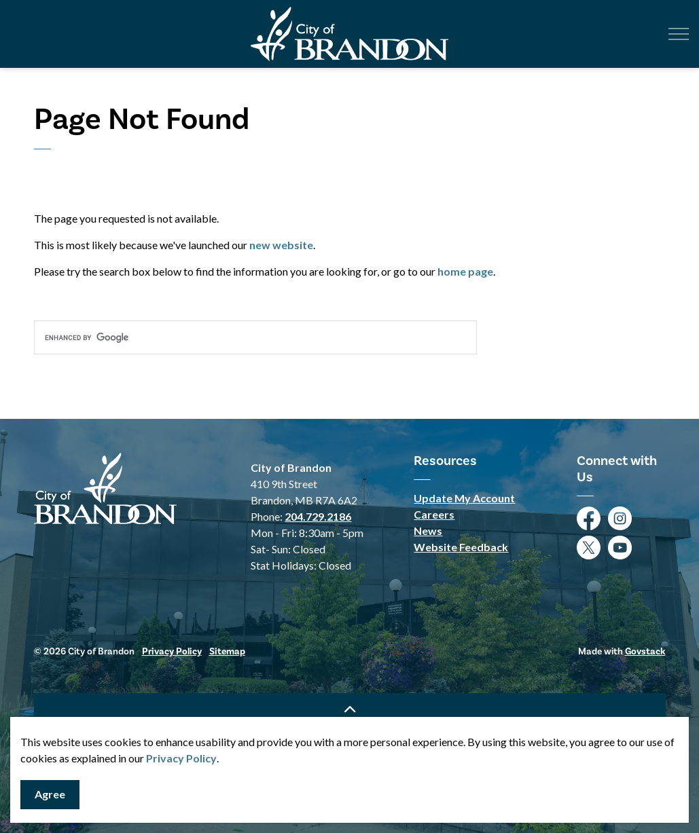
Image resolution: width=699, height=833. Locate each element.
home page (465, 271)
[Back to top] (350, 708)
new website (281, 244)
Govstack (645, 652)
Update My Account (464, 498)
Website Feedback (461, 546)
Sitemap (227, 652)
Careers (434, 514)
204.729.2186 (318, 516)
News (428, 530)
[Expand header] (678, 34)
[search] (255, 337)
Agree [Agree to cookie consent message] (50, 795)
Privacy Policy (181, 758)
